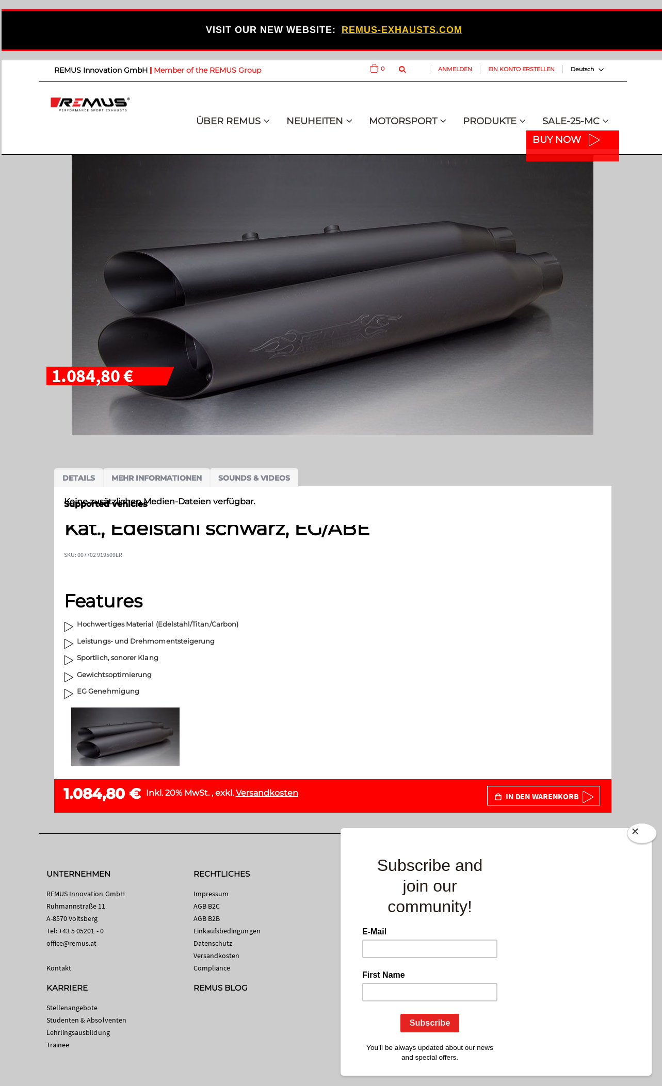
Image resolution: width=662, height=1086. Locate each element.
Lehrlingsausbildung (78, 1032)
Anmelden (455, 69)
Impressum (211, 893)
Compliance (212, 968)
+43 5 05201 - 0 (81, 930)
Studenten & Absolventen (86, 1020)
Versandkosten (267, 793)
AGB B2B (206, 918)
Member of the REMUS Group (207, 70)
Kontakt (58, 968)
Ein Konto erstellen (521, 69)
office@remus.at (71, 943)
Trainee (57, 1044)
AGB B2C (206, 906)
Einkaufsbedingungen (227, 930)
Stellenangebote (72, 1007)
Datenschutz (213, 943)
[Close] (642, 835)
